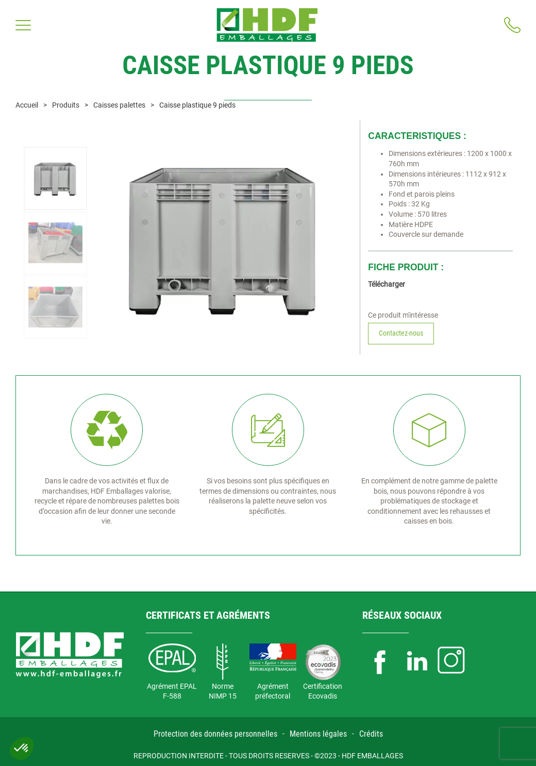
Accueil (26, 105)
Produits (65, 105)
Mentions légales (318, 734)
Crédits (371, 734)
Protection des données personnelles (215, 734)
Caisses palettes (119, 105)
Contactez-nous (401, 333)
